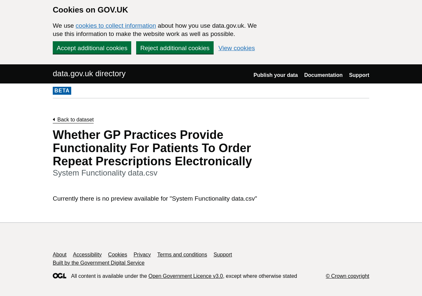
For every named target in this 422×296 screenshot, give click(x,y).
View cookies (237, 48)
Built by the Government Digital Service (98, 263)
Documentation (323, 75)
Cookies (117, 254)
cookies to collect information (115, 25)
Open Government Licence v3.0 (185, 276)
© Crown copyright (347, 276)
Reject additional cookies (174, 48)
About (60, 254)
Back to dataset (75, 119)
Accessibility (87, 254)
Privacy (142, 254)
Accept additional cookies (92, 48)
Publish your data (276, 75)
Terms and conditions (182, 254)
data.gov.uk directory (89, 73)
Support (359, 75)
